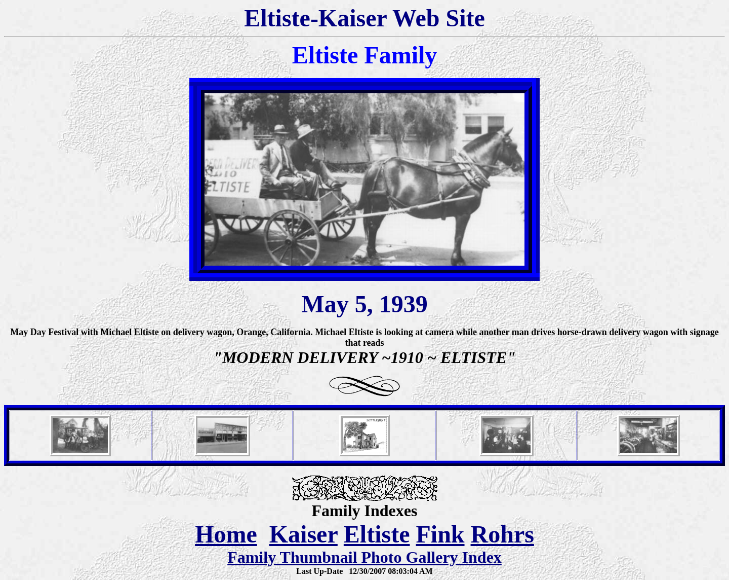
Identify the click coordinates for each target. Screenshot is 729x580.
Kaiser (303, 534)
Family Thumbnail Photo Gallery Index (364, 557)
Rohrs (502, 534)
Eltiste (377, 534)
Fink (440, 534)
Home (226, 534)
